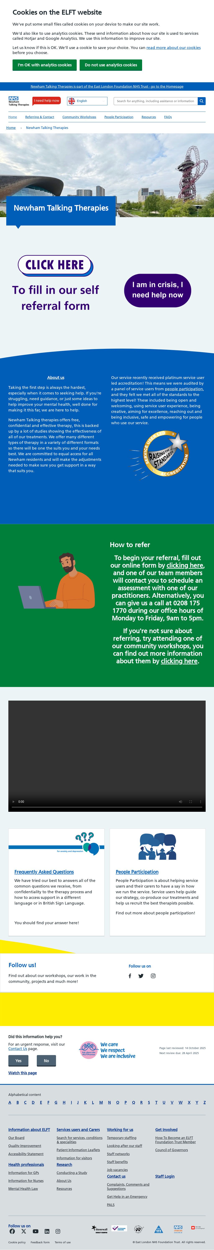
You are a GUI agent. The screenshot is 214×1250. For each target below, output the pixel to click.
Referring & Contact (39, 117)
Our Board (16, 1138)
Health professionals (26, 1164)
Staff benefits (117, 1162)
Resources (149, 117)
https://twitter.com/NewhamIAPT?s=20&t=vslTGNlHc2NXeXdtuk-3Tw (141, 976)
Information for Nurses (25, 1181)
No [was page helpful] (46, 1060)
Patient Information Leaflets (78, 1150)
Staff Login (165, 1176)
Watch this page (22, 1073)
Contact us (116, 1176)
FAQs (168, 117)
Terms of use (63, 1242)
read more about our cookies (173, 47)
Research (64, 1164)
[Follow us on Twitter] (23, 1232)
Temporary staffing (121, 1138)
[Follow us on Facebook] (12, 1232)
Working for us (120, 1129)
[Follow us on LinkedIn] (47, 1232)
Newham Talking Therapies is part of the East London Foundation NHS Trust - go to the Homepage (107, 86)
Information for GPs (23, 1173)
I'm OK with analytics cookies (44, 65)
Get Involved (166, 1129)
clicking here (185, 565)
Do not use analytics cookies (111, 65)
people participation (184, 389)
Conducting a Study (72, 1173)
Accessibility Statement (25, 1154)
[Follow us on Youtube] (35, 1232)
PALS (111, 1205)
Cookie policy (17, 1242)
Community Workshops (79, 117)
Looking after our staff (124, 1146)
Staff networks (118, 1154)
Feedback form (40, 1242)
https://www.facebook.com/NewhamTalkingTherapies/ (130, 976)
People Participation (118, 117)
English (77, 101)
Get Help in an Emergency (127, 1197)
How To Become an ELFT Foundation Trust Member (175, 1140)
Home (12, 117)
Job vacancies (117, 1170)
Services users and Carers (78, 1129)
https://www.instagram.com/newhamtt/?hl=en (153, 976)
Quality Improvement (24, 1146)
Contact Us (17, 1048)
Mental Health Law (23, 1189)
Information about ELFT (29, 1129)
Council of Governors (171, 1150)
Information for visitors (74, 1158)
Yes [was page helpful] (18, 1060)
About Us (64, 1181)
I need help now (46, 100)
